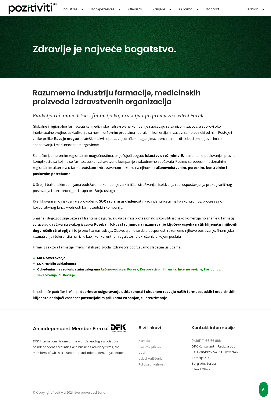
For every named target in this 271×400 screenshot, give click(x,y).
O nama (185, 9)
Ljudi (142, 352)
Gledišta (135, 9)
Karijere (159, 9)
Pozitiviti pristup (150, 347)
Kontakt (213, 9)
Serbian (252, 9)
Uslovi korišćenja (151, 358)
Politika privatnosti (152, 364)
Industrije (69, 9)
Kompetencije (103, 9)
